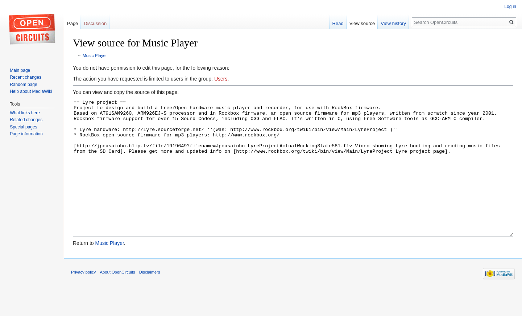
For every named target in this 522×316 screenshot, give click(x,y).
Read (338, 23)
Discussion (95, 23)
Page (72, 23)
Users (221, 79)
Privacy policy (83, 299)
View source (362, 23)
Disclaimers (149, 299)
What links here (25, 112)
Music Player (95, 55)
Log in (510, 6)
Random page (23, 84)
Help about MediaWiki (31, 91)
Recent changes (25, 77)
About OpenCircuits (117, 299)
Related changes (26, 119)
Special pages (23, 127)
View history (393, 23)
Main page (20, 70)
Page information (26, 133)
